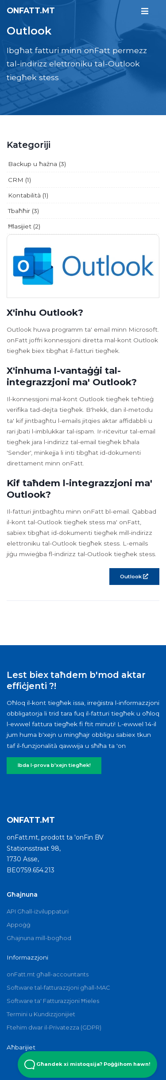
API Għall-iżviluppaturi (38, 911)
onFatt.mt (31, 10)
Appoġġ (19, 924)
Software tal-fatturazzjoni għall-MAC (58, 987)
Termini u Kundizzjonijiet (41, 1014)
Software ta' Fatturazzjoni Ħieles (53, 1000)
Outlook (134, 576)
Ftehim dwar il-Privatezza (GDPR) (54, 1027)
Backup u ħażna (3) (37, 163)
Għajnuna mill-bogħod (39, 937)
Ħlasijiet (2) (24, 226)
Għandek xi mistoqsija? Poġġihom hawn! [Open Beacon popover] (87, 1064)
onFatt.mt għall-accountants (48, 974)
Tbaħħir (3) (23, 210)
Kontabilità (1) (28, 195)
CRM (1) (19, 179)
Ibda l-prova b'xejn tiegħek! (54, 765)
